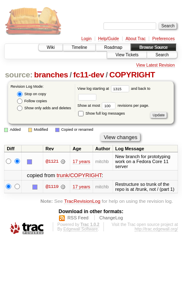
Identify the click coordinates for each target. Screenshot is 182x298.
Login (86, 38)
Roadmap (113, 47)
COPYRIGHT (132, 74)
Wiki (51, 47)
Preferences (163, 38)
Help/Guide (108, 38)
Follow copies (32, 101)
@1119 (52, 186)
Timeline (79, 47)
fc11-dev (88, 74)
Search (162, 55)
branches (51, 74)
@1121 (52, 161)
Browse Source (153, 47)
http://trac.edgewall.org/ (156, 229)
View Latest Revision (155, 65)
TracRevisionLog (82, 201)
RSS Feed (78, 217)
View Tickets (127, 55)
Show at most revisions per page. (113, 105)
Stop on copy (31, 94)
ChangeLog (111, 217)
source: (18, 74)
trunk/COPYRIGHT (79, 175)
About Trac (135, 38)
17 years (81, 161)
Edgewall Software (80, 229)
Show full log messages (101, 113)
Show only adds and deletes (44, 108)
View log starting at (104, 89)
